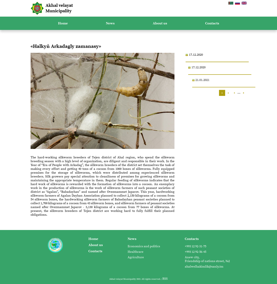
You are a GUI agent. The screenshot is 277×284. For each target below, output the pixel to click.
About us (160, 23)
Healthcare (135, 252)
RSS (165, 279)
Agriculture (136, 257)
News (110, 23)
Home (63, 23)
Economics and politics (144, 246)
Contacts (212, 23)
